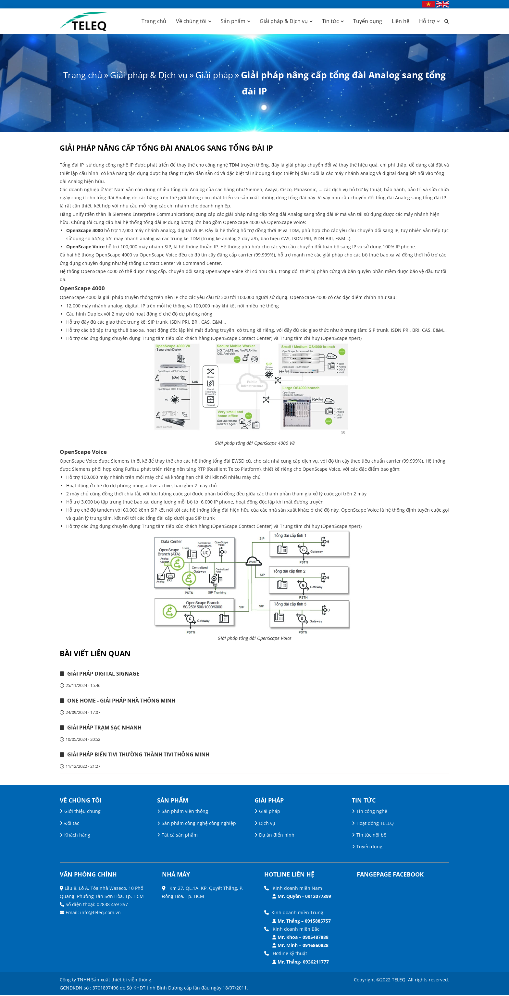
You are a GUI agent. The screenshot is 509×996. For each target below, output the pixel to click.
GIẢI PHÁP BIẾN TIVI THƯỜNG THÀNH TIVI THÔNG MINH (139, 755)
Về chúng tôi (191, 21)
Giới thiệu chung (82, 812)
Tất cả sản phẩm (180, 836)
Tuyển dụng (367, 21)
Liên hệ (400, 21)
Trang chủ (154, 21)
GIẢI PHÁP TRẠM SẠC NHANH (105, 728)
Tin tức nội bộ (371, 836)
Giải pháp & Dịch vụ (284, 21)
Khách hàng (77, 836)
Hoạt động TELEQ (375, 824)
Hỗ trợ (427, 21)
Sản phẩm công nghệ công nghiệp (199, 824)
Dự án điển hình (276, 836)
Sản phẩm (233, 21)
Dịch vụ (267, 824)
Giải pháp (229, 74)
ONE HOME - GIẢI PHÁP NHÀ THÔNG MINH (122, 701)
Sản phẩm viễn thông (185, 812)
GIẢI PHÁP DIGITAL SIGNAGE (104, 674)
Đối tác (71, 824)
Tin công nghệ (371, 812)
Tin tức (330, 21)
